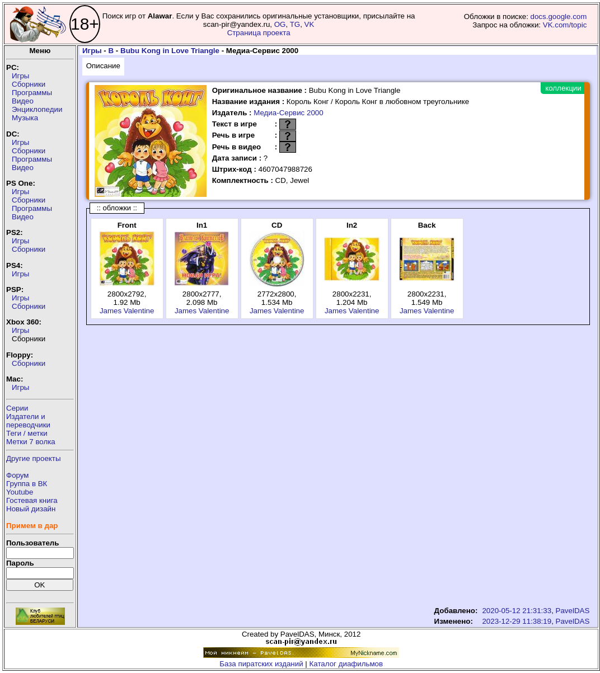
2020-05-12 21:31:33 (516, 610)
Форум (17, 475)
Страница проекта (258, 33)
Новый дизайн (30, 509)
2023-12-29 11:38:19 (516, 621)
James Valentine (127, 311)
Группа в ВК (26, 483)
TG (295, 24)
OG (280, 24)
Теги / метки (27, 433)
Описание (103, 66)
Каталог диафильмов (346, 664)
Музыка (25, 118)
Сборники (28, 84)
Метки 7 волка (30, 441)
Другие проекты (33, 458)
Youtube (19, 492)
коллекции (563, 88)
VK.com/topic (565, 25)
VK (309, 24)
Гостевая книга (32, 500)
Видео (23, 101)
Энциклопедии (37, 109)
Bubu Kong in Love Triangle (169, 50)
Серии (17, 408)
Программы (32, 92)
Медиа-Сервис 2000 (288, 113)
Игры (20, 76)
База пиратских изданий (261, 664)
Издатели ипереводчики (28, 420)
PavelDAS (573, 610)
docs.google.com (559, 16)
